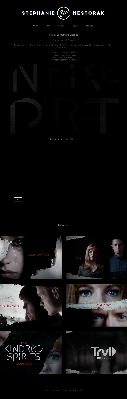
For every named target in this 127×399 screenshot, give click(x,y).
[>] (109, 198)
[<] (18, 199)
